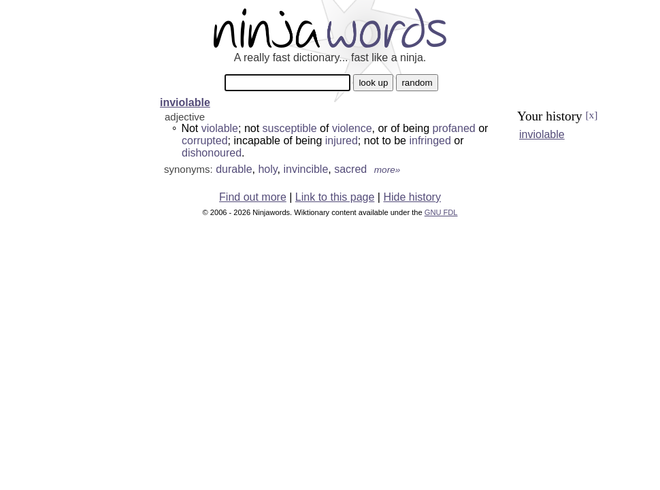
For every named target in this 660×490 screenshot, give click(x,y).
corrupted (205, 140)
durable (234, 169)
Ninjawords (330, 27)
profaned (454, 128)
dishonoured (212, 153)
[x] (591, 114)
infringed (429, 140)
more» (387, 170)
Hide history (411, 197)
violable (219, 128)
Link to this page (335, 197)
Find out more (252, 197)
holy (267, 169)
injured (341, 140)
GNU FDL (441, 212)
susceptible (290, 128)
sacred (350, 169)
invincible (305, 169)
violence (352, 128)
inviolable (185, 102)
